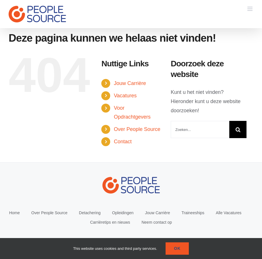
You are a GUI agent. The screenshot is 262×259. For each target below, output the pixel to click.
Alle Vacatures (228, 212)
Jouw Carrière (130, 83)
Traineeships (192, 212)
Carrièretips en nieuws (110, 222)
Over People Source (137, 129)
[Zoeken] (238, 129)
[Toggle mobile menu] (250, 9)
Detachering (90, 212)
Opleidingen (123, 212)
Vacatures (125, 95)
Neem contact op (156, 222)
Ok (177, 248)
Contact (123, 141)
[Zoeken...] (200, 129)
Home (14, 212)
